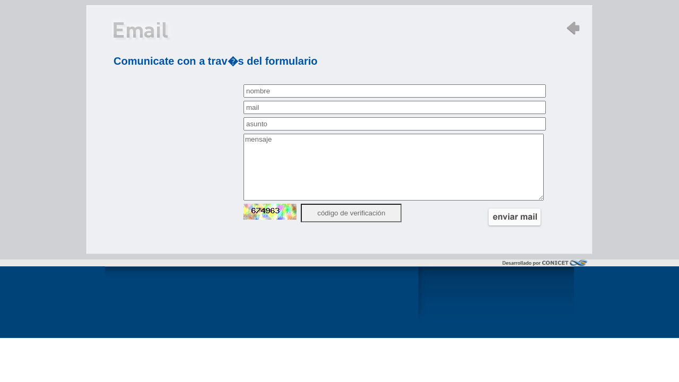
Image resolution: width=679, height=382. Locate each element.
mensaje (393, 167)
